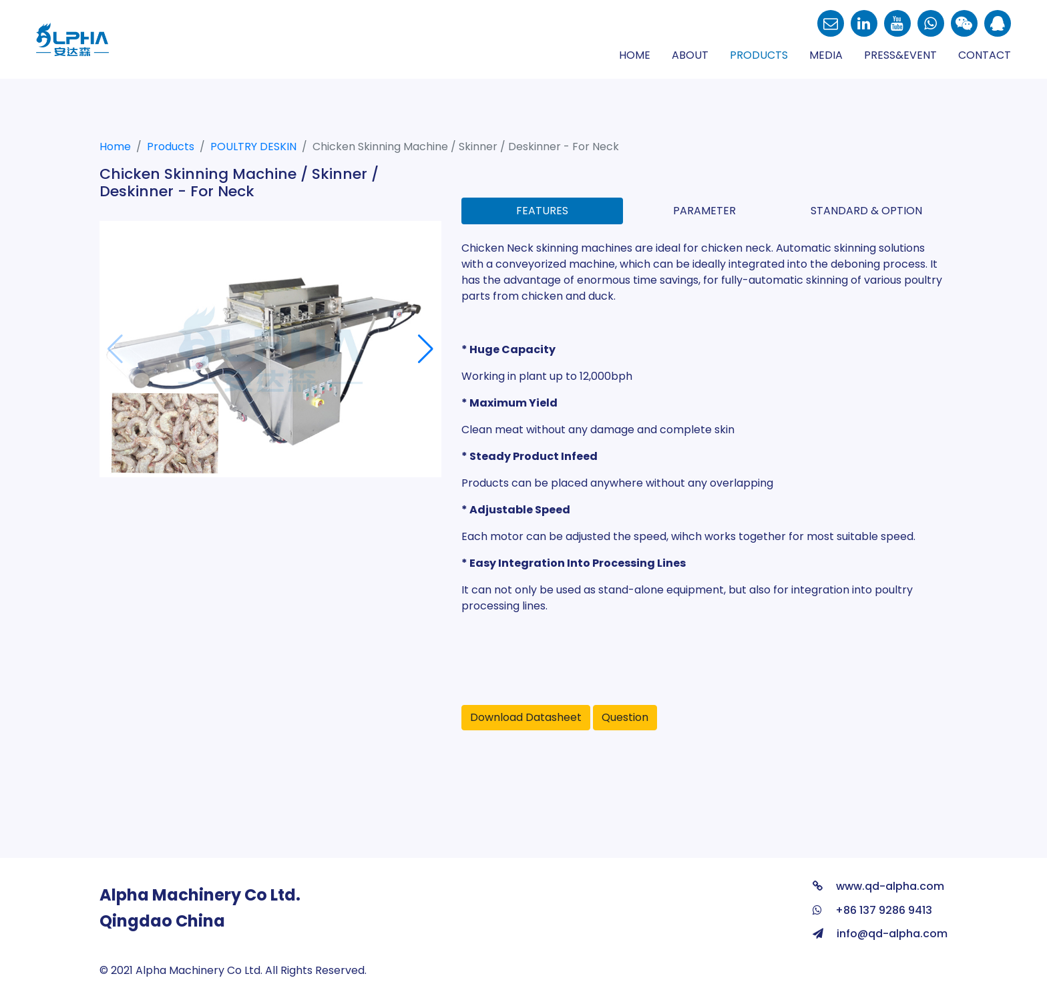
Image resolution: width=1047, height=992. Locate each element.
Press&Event (900, 55)
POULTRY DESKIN (253, 146)
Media (826, 55)
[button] (426, 349)
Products (759, 55)
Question (625, 717)
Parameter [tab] (704, 210)
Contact (984, 55)
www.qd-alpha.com (878, 886)
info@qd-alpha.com (880, 933)
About (690, 55)
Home (634, 55)
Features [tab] (542, 210)
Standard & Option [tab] (866, 210)
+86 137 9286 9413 (872, 910)
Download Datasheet (526, 717)
